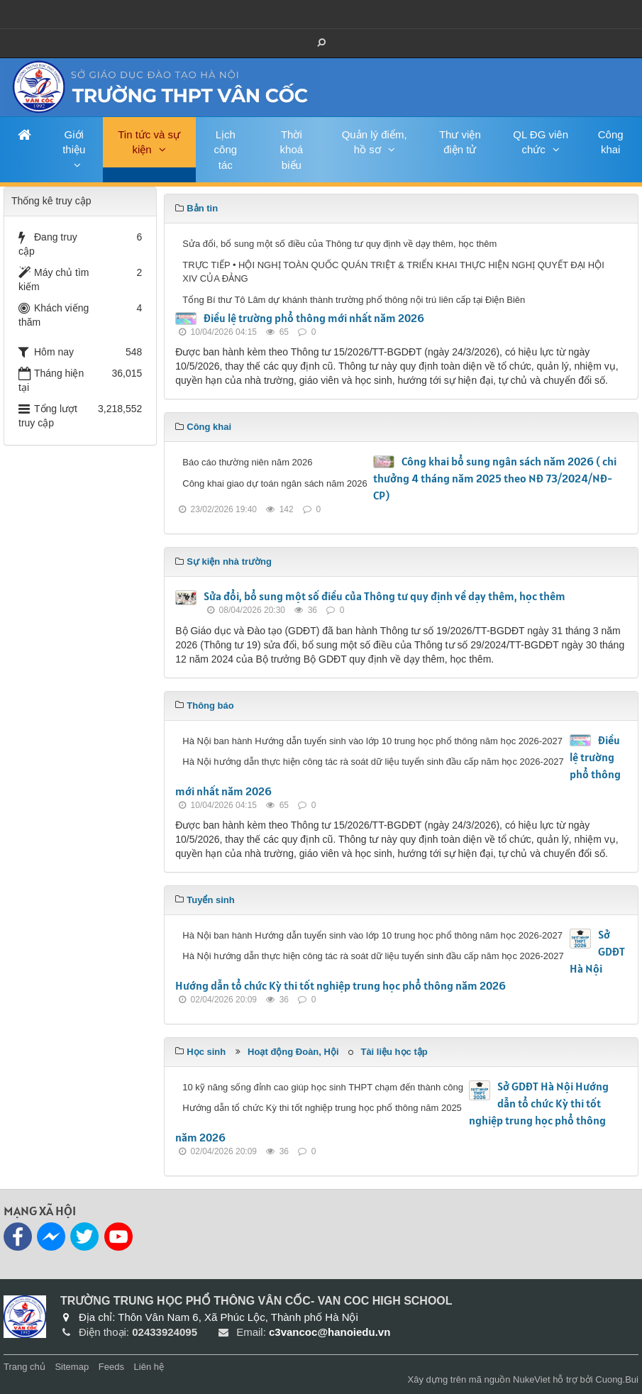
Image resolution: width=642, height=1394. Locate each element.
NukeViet (531, 1379)
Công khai (611, 141)
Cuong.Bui (616, 1379)
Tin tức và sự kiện (149, 141)
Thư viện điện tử (460, 141)
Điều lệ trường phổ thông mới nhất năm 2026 (314, 318)
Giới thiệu (73, 141)
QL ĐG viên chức (540, 141)
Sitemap (72, 1366)
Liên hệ (149, 1366)
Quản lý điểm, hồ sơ (374, 141)
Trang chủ (24, 1366)
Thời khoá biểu (292, 149)
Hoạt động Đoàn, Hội (293, 1051)
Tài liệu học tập (393, 1051)
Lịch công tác (226, 149)
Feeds (111, 1366)
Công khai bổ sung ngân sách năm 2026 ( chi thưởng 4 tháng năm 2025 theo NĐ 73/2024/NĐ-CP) (494, 478)
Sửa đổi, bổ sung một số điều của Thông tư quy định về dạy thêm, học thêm (384, 596)
